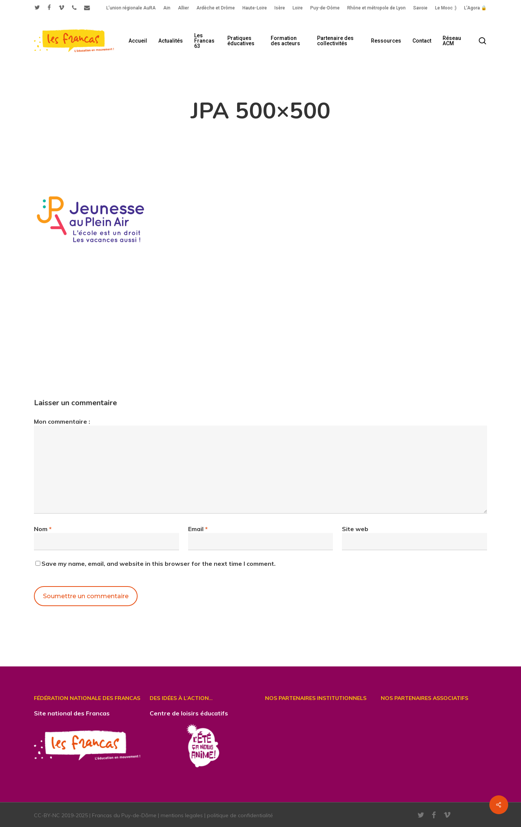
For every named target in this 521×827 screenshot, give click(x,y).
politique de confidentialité (240, 815)
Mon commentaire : (62, 421)
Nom (43, 529)
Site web (355, 529)
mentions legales (182, 815)
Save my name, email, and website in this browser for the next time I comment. (158, 563)
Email (198, 529)
